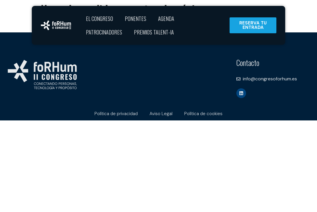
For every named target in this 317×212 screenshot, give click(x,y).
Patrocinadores (104, 32)
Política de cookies (203, 114)
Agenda (166, 18)
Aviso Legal (161, 114)
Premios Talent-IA (154, 32)
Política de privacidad (116, 114)
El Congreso (99, 18)
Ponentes (135, 18)
